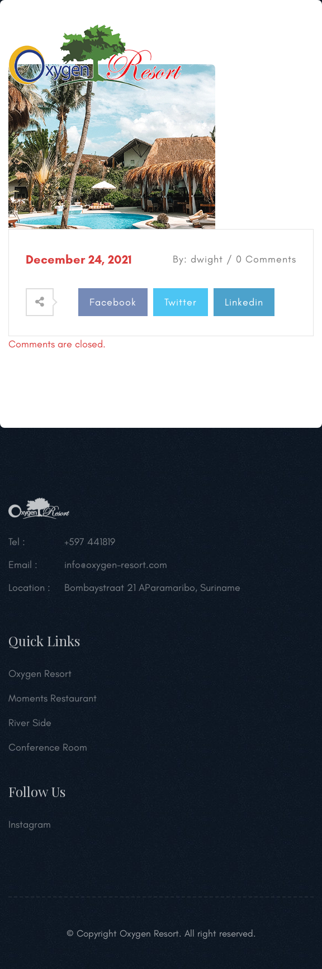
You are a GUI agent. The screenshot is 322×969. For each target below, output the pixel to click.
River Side (29, 724)
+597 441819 (89, 543)
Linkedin (244, 302)
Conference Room (47, 749)
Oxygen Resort (40, 675)
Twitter (180, 302)
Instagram (29, 826)
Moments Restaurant (52, 700)
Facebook (112, 302)
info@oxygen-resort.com (115, 566)
